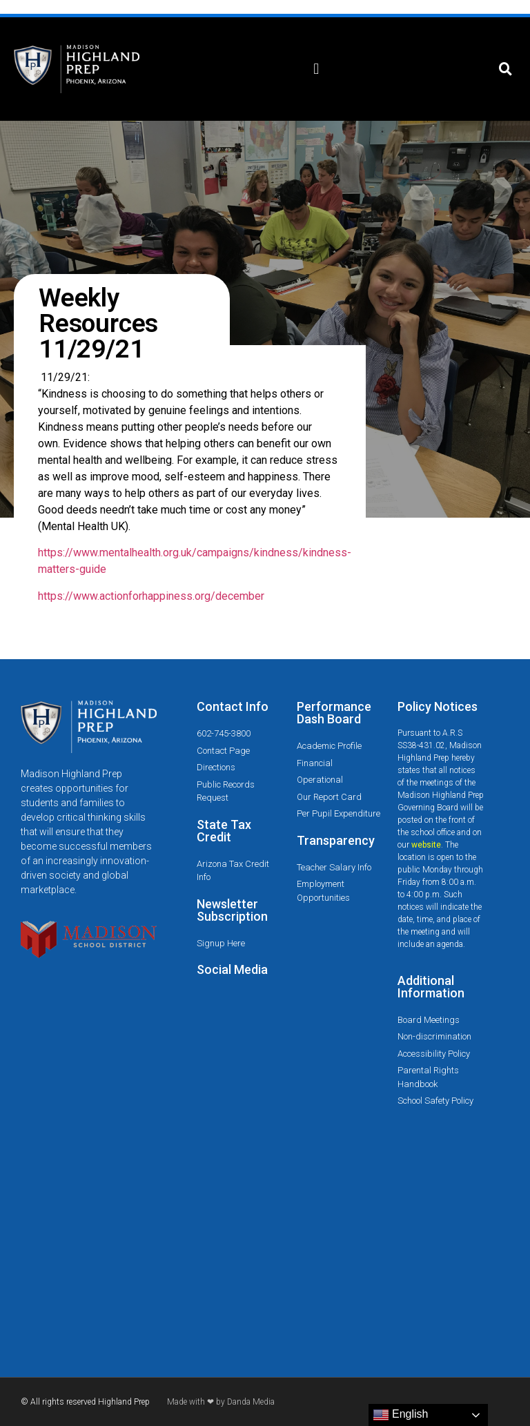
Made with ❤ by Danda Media (221, 1402)
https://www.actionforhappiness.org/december (151, 596)
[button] (316, 69)
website (426, 845)
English (401, 1415)
